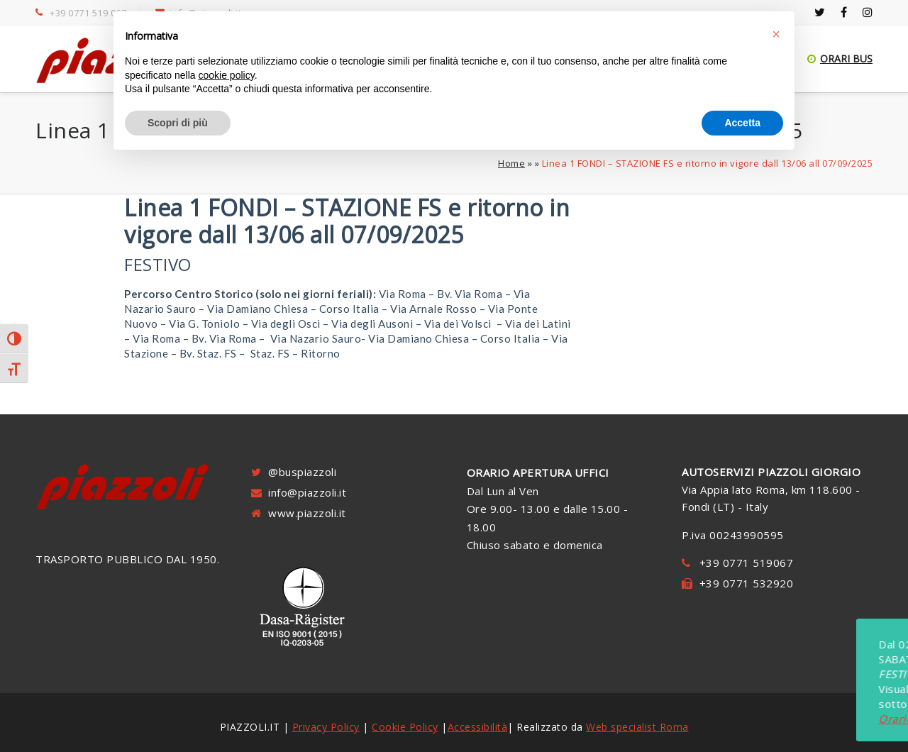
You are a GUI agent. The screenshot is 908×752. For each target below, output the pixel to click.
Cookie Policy (405, 727)
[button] (776, 34)
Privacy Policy (326, 727)
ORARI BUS (840, 58)
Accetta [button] (742, 122)
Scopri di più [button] (178, 122)
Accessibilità (478, 727)
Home (511, 163)
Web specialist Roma (637, 727)
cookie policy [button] (227, 75)
